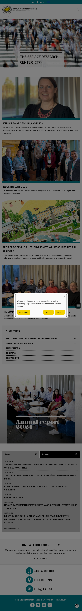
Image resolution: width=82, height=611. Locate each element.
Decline (48, 312)
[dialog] (41, 305)
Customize (23, 312)
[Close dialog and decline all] (64, 295)
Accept (60, 312)
